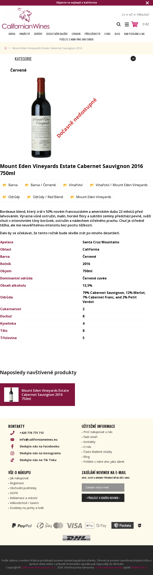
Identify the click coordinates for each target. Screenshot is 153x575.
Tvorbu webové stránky (109, 567)
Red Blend (55, 197)
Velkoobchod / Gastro (24, 503)
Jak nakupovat (19, 478)
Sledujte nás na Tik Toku (38, 460)
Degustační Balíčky (57, 33)
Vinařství (24, 33)
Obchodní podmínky (23, 488)
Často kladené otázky (97, 452)
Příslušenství (92, 33)
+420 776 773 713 (32, 433)
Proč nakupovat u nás (97, 432)
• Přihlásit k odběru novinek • (103, 498)
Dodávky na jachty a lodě (27, 508)
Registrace (17, 483)
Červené (49, 185)
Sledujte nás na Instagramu (40, 453)
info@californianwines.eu (38, 439)
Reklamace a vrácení (23, 498)
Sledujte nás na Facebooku (39, 446)
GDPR (14, 493)
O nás (107, 33)
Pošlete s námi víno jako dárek (76, 39)
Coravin (76, 33)
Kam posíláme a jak (134, 33)
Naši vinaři (90, 437)
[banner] (25, 18)
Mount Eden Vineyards (130, 185)
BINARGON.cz (139, 567)
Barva (12, 33)
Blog (117, 33)
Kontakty (89, 442)
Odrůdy (38, 33)
